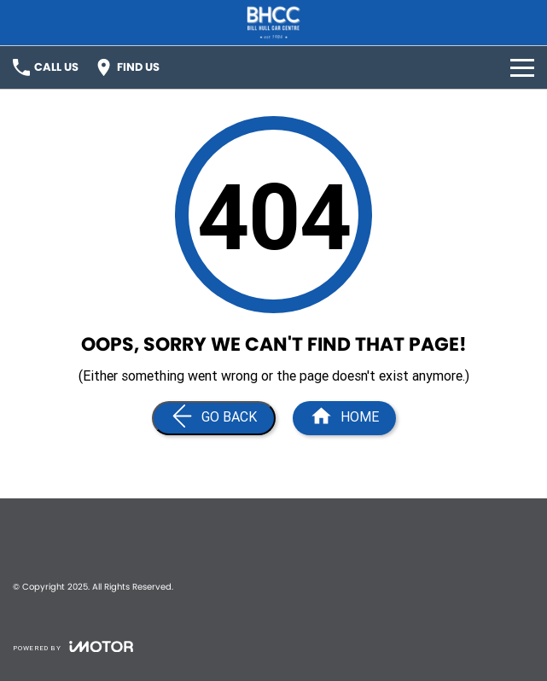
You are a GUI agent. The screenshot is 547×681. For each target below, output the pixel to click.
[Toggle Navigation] (522, 67)
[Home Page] (344, 418)
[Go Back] (214, 418)
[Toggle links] (73, 646)
